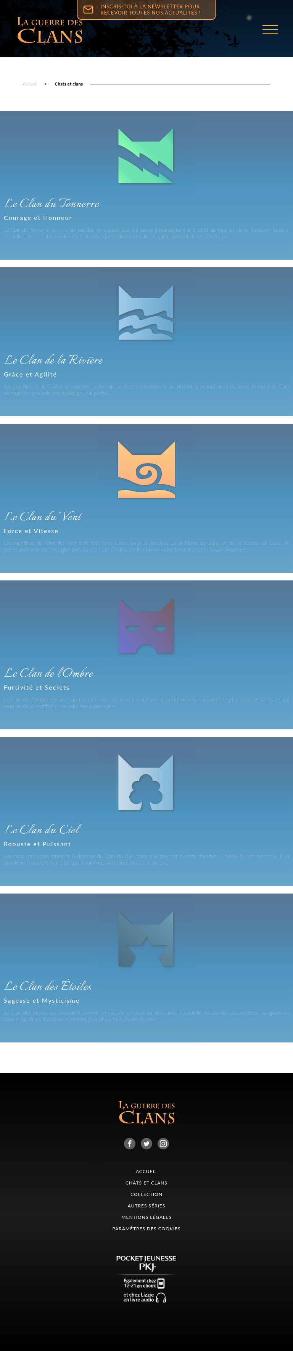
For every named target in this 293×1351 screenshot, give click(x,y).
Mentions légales (146, 1217)
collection (146, 1194)
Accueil (30, 84)
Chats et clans (69, 84)
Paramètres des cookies (146, 1228)
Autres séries (147, 1206)
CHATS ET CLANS (146, 1183)
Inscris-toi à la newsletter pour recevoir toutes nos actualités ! (151, 9)
